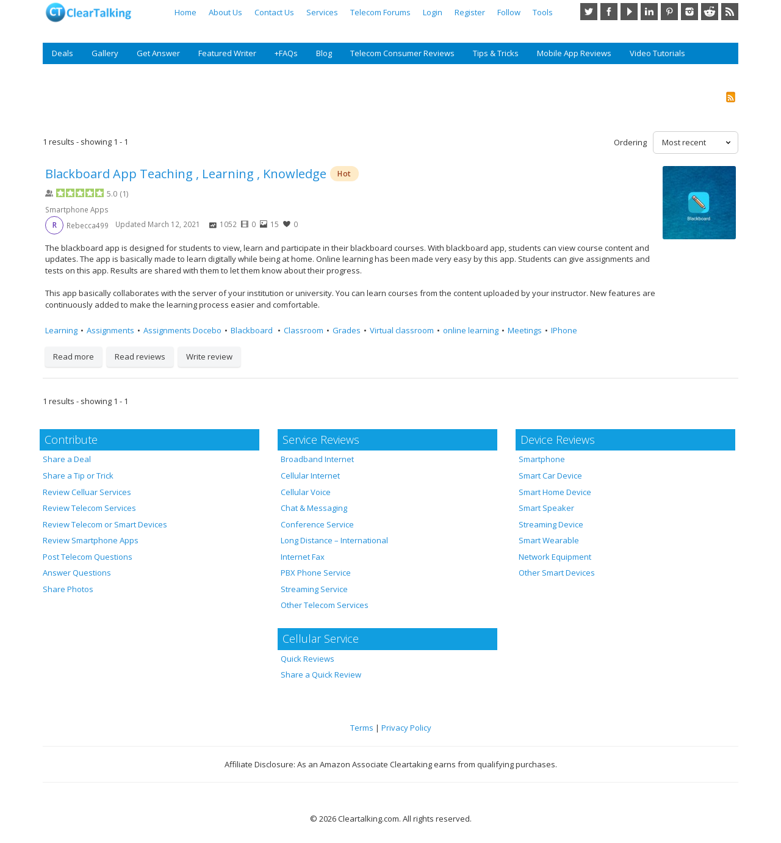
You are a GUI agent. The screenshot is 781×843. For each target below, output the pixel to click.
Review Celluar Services (87, 492)
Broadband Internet (317, 459)
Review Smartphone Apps (91, 540)
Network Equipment (555, 556)
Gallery (105, 53)
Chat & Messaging (314, 507)
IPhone (564, 330)
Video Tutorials (657, 53)
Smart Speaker (546, 507)
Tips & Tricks (496, 53)
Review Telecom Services (89, 507)
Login (432, 12)
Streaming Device (551, 524)
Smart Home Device (555, 492)
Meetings (525, 330)
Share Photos (68, 589)
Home (185, 12)
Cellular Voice (306, 492)
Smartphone (542, 459)
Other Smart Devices (557, 572)
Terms (361, 727)
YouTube (629, 11)
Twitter (588, 11)
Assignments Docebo (182, 330)
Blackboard (253, 330)
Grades (347, 330)
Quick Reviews (307, 658)
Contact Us (274, 12)
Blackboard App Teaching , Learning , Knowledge (185, 173)
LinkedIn (649, 11)
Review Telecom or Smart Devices (105, 524)
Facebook (608, 11)
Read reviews (140, 356)
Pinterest (669, 11)
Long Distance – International (334, 540)
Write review (209, 356)
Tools (543, 12)
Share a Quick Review (321, 674)
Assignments (110, 330)
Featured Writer (227, 53)
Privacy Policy (406, 727)
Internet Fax (303, 556)
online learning (470, 330)
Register (470, 12)
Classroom (303, 330)
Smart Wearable (549, 540)
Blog (324, 53)
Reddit (709, 11)
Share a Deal (67, 459)
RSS (729, 11)
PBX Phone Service (316, 572)
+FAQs (286, 53)
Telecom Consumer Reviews (402, 53)
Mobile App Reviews (574, 53)
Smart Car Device (550, 475)
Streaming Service (314, 589)
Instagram (689, 11)
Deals (62, 53)
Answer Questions (77, 572)
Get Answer (158, 53)
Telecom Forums (380, 12)
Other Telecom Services (325, 604)
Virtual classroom (402, 330)
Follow (508, 12)
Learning (61, 330)
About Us (225, 12)
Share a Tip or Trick (78, 475)
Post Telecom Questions (87, 556)
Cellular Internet (310, 475)
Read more (73, 356)
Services (322, 12)
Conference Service (317, 524)
